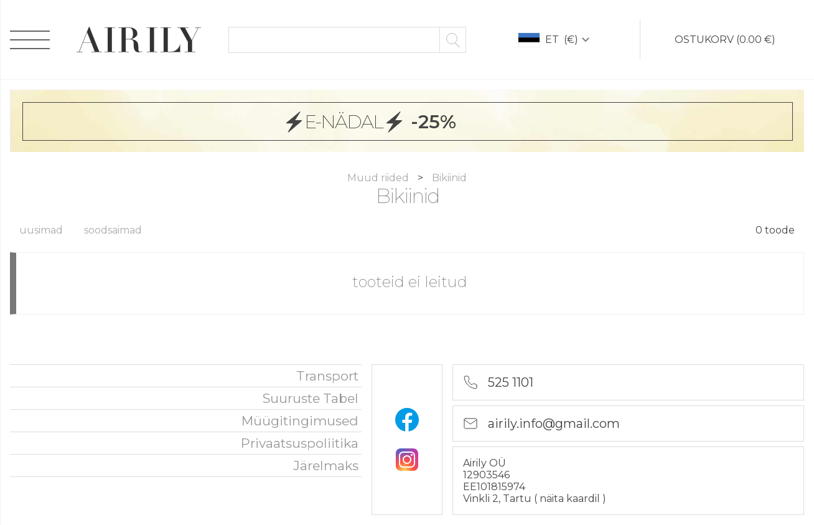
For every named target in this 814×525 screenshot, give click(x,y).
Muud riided (379, 178)
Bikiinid (449, 178)
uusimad (41, 230)
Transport (327, 376)
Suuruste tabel (310, 398)
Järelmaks (325, 465)
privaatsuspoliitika (299, 443)
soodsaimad (113, 230)
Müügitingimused (299, 420)
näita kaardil (571, 498)
